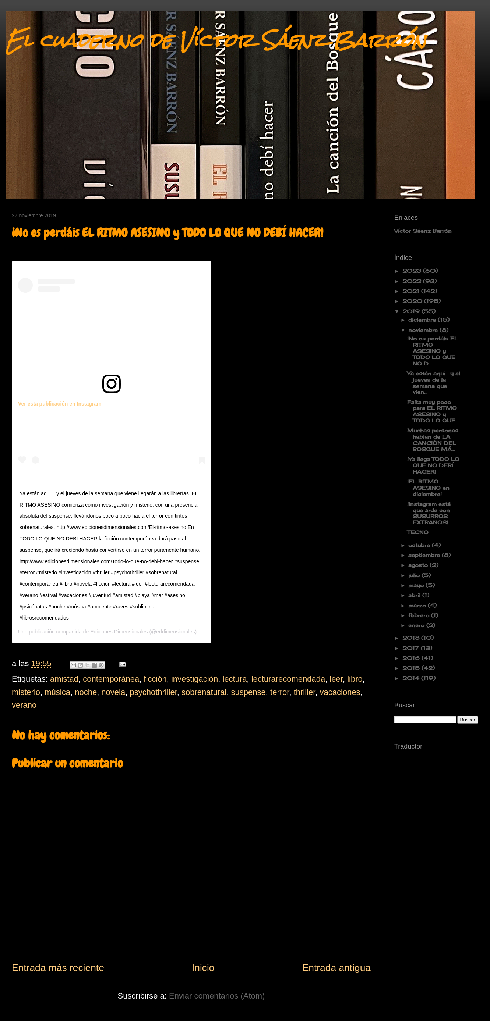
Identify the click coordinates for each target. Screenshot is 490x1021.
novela (113, 692)
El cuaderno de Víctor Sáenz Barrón (216, 40)
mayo (417, 585)
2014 (411, 678)
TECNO (418, 532)
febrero (419, 615)
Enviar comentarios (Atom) (217, 995)
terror (279, 692)
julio (415, 575)
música (57, 692)
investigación (194, 678)
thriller (304, 692)
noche (86, 692)
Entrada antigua (336, 967)
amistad (64, 678)
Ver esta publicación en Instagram (59, 404)
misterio (26, 692)
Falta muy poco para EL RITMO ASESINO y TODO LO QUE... (433, 411)
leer (335, 678)
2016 (412, 658)
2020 (413, 301)
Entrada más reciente (58, 967)
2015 (412, 668)
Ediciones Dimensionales (119, 632)
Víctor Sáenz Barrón (423, 231)
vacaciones (340, 692)
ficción (155, 678)
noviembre (424, 330)
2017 (411, 648)
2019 (412, 311)
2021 (411, 291)
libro (355, 678)
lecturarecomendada (288, 678)
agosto (419, 565)
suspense (248, 692)
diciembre (423, 320)
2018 (411, 638)
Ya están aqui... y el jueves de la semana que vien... (433, 382)
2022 (412, 281)
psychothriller (153, 692)
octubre (420, 545)
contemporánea (111, 678)
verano (24, 705)
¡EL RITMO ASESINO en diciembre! (428, 487)
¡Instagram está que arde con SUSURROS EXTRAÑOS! (429, 513)
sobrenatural (203, 692)
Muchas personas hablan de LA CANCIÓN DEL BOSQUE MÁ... (432, 439)
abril (415, 595)
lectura (234, 678)
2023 (412, 271)
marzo (418, 605)
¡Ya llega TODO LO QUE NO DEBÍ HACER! (433, 465)
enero (417, 625)
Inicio (203, 967)
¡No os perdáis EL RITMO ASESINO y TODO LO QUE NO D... (432, 350)
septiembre (425, 555)
